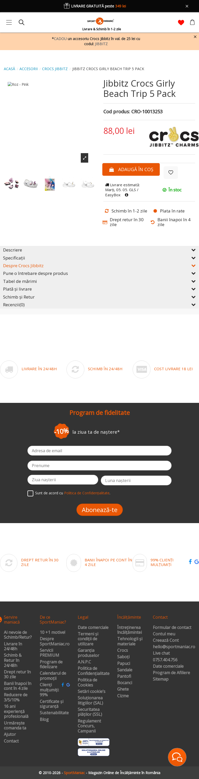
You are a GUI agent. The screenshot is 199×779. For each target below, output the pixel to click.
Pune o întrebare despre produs (99, 273)
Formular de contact (172, 627)
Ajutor (10, 734)
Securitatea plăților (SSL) (90, 712)
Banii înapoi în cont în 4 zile (17, 686)
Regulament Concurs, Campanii (89, 726)
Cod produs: (116, 111)
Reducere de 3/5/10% (15, 697)
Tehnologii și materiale (129, 641)
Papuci (123, 663)
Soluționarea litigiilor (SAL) (90, 700)
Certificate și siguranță (51, 704)
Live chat (161, 653)
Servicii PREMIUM (49, 653)
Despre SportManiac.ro (54, 641)
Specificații (99, 258)
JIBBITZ (101, 43)
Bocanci (124, 682)
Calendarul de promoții (53, 676)
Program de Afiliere (171, 672)
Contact (11, 741)
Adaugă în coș (131, 169)
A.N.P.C (84, 662)
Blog (44, 719)
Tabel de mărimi (99, 281)
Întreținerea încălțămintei (129, 630)
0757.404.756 (165, 660)
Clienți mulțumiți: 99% (49, 690)
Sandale (124, 670)
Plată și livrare (99, 289)
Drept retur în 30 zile (17, 675)
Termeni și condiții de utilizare (88, 639)
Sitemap (160, 679)
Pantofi (124, 676)
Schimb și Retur (99, 297)
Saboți (123, 657)
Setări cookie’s (91, 691)
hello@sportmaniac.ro (174, 647)
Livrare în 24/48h (13, 647)
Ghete (123, 689)
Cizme (123, 696)
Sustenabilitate (54, 713)
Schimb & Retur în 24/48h (13, 660)
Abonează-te (99, 509)
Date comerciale (93, 627)
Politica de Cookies (87, 683)
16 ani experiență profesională (16, 711)
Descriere (99, 250)
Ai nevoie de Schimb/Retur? (18, 635)
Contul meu (164, 634)
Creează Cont (166, 640)
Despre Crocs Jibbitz (99, 265)
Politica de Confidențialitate (87, 492)
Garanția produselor (88, 653)
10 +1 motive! (52, 632)
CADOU (60, 38)
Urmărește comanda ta (15, 726)
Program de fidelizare (51, 665)
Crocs (122, 650)
